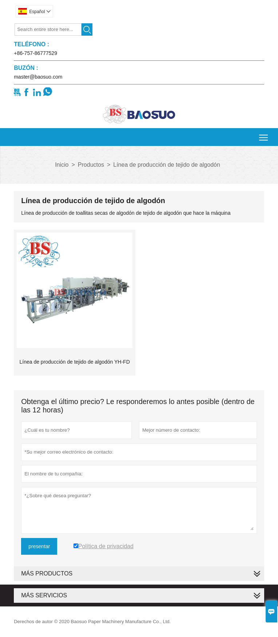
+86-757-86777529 (35, 53)
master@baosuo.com (38, 77)
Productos (91, 165)
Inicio (61, 165)
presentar (39, 546)
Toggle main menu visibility (264, 135)
